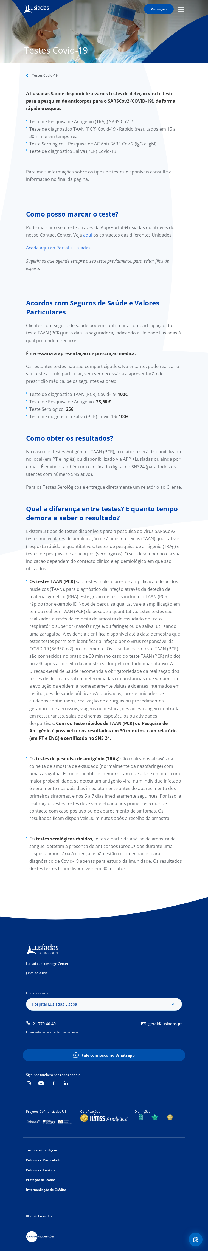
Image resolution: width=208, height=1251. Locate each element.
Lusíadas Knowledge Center (47, 963)
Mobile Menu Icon (181, 9)
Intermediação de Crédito (46, 1189)
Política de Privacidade (43, 1160)
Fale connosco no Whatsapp (108, 1055)
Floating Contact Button (196, 1239)
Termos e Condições (42, 1150)
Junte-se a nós (36, 973)
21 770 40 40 (44, 1023)
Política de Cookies (40, 1170)
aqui (88, 235)
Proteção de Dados (40, 1179)
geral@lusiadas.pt (165, 1023)
